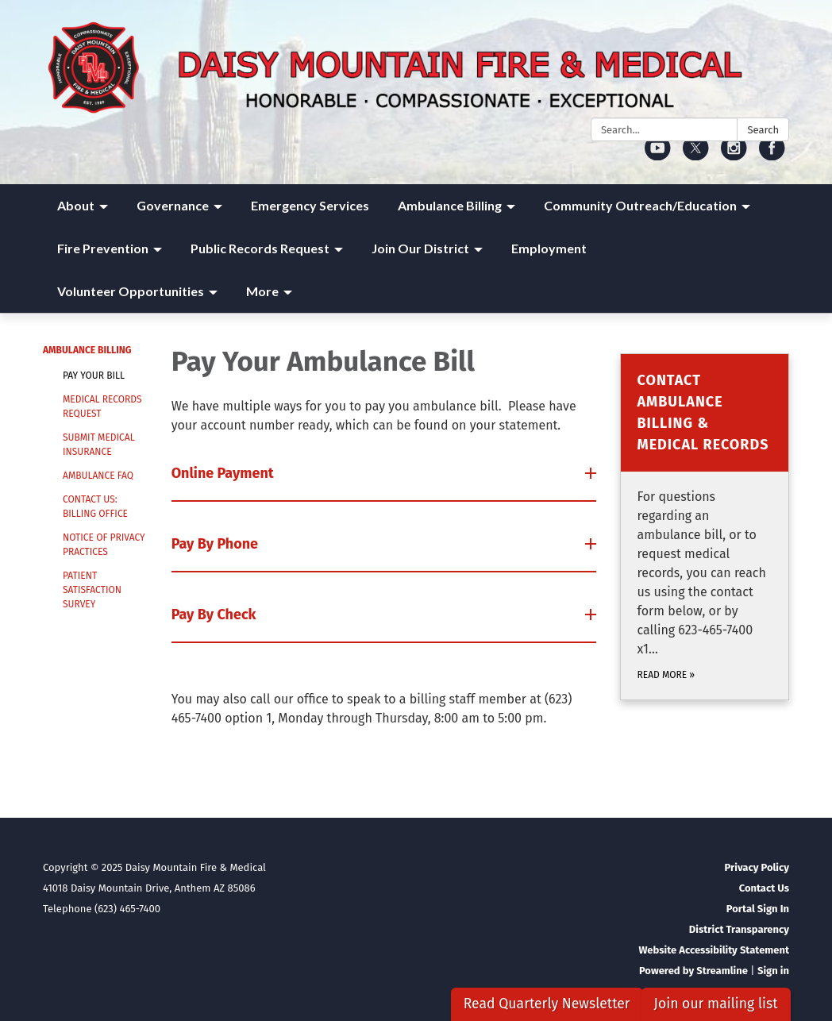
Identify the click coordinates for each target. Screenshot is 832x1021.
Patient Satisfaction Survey (92, 590)
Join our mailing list (716, 1004)
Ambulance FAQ (98, 475)
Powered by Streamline (693, 971)
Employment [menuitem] (549, 248)
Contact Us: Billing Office (95, 506)
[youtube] (658, 155)
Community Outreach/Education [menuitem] (640, 205)
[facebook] (772, 155)
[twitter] (696, 155)
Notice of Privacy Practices (104, 544)
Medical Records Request (102, 406)
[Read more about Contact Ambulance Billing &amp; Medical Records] (704, 526)
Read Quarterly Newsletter (547, 1004)
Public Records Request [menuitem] (260, 248)
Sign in (773, 971)
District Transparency (739, 929)
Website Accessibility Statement (713, 950)
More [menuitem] (262, 291)
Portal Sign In (757, 909)
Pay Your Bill (94, 375)
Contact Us (764, 888)
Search (763, 130)
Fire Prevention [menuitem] (102, 248)
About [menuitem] (75, 205)
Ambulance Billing (87, 350)
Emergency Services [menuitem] (310, 205)
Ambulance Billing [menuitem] (450, 205)
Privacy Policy (757, 867)
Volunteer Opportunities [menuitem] (130, 291)
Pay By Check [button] (215, 614)
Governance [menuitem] (173, 205)
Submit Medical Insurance (99, 444)
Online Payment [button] (224, 473)
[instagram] (734, 155)
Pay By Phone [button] (216, 544)
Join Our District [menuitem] (420, 248)
